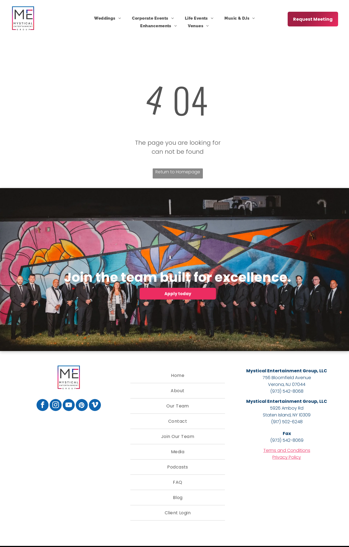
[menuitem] (108, 18)
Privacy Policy (286, 457)
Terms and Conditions (286, 450)
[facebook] (43, 405)
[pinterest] (82, 405)
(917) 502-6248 (287, 422)
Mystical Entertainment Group (281, 371)
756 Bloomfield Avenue (287, 377)
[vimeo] (95, 405)
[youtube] (69, 405)
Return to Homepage (177, 172)
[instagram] (56, 405)
